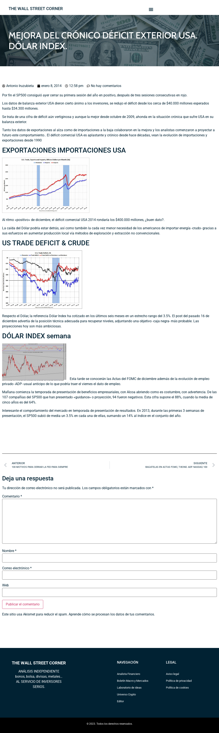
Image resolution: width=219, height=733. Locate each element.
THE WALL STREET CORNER (36, 8)
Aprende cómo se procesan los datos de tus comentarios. (112, 614)
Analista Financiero (128, 674)
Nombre (9, 551)
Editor (120, 701)
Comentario (12, 496)
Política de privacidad (179, 680)
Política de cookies (177, 687)
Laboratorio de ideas (129, 687)
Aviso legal (172, 674)
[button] (150, 9)
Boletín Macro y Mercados (132, 680)
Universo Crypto (126, 694)
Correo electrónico (17, 568)
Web (5, 585)
